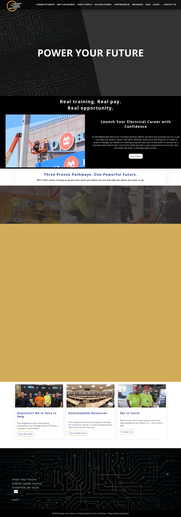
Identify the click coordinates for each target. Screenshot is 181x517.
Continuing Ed (122, 4)
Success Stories (103, 4)
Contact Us (169, 4)
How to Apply (85, 4)
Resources (137, 4)
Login (157, 4)
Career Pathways (45, 4)
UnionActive (123, 513)
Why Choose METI (66, 4)
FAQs (147, 4)
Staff (15, 499)
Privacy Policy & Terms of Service (91, 513)
